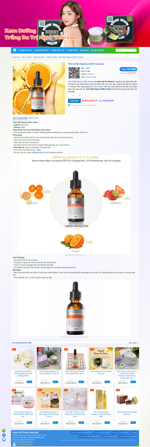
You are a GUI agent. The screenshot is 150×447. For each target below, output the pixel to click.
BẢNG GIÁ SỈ (34, 118)
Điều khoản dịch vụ (120, 440)
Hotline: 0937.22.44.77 (36, 437)
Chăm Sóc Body (42, 50)
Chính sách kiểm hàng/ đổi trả (89, 436)
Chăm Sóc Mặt (25, 50)
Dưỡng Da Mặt (51, 57)
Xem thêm (133, 343)
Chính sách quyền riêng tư (103, 440)
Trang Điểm (72, 50)
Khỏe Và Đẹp (27, 57)
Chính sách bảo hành (109, 436)
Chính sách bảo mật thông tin (81, 433)
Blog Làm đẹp (97, 50)
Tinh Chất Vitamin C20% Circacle (86, 64)
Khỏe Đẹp (84, 50)
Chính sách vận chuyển (102, 433)
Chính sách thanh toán (120, 433)
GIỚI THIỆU (134, 433)
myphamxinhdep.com (25, 442)
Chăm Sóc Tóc (57, 50)
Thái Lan (91, 74)
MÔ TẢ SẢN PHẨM (20, 118)
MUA (29, 382)
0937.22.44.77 (91, 101)
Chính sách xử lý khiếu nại (128, 436)
